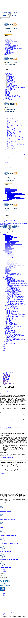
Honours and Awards (11, 86)
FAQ (3, 594)
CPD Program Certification (10, 163)
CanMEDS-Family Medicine (12, 135)
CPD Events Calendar (9, 167)
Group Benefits (10, 83)
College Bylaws (8, 51)
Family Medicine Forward (11, 46)
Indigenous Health (8, 192)
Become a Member (8, 73)
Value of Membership (9, 80)
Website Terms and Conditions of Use (9, 612)
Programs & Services (11, 82)
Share (1, 393)
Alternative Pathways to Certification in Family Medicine (17, 125)
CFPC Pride (9, 97)
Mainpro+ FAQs (10, 158)
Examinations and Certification (10, 119)
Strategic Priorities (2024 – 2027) (13, 45)
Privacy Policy (5, 611)
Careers (4, 593)
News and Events (6, 200)
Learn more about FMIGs (5, 423)
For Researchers (8, 92)
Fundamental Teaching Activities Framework (15, 143)
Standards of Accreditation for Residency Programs (16, 136)
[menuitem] (15, 348)
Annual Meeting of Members (10, 47)
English (4, 346)
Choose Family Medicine (11, 81)
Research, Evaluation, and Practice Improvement (13, 193)
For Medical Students (9, 90)
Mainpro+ (6, 149)
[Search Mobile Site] (5, 232)
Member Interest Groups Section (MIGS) (12, 95)
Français (4, 348)
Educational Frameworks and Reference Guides (13, 131)
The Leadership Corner (9, 40)
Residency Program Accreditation (11, 128)
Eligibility (9, 75)
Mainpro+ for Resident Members (13, 153)
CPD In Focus (9, 165)
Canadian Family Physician (12, 85)
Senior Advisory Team (9, 49)
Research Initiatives (10, 196)
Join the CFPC (3, 473)
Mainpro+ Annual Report (11, 159)
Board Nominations (8, 43)
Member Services (6, 54)
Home (4, 389)
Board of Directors (8, 42)
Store (4, 595)
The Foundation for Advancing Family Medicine (13, 48)
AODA (4, 613)
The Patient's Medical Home (10, 191)
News (6, 219)
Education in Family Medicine (10, 145)
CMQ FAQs (9, 160)
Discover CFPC (10, 84)
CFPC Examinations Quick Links (13, 127)
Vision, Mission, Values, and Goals (11, 41)
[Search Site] (5, 18)
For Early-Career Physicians (10, 89)
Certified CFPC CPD (8, 161)
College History (8, 50)
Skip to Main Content (4, 0)
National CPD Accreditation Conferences (14, 166)
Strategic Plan (7, 44)
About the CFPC (8, 39)
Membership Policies (11, 78)
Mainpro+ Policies (10, 152)
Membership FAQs (10, 77)
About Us (4, 19)
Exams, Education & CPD (7, 99)
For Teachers (7, 94)
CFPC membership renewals (8, 372)
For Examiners (7, 91)
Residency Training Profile (12, 133)
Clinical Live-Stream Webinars (10, 220)
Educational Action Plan (9, 118)
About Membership (8, 74)
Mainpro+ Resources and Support (13, 151)
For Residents (7, 93)
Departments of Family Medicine (13, 148)
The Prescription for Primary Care (11, 190)
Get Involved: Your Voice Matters (11, 189)
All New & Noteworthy (11, 147)
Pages (4, 569)
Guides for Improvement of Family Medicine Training (16, 144)
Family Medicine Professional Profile (13, 132)
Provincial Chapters (8, 53)
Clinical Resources (8, 162)
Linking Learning (10, 157)
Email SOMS (9, 455)
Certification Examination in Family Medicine (15, 120)
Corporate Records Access (9, 52)
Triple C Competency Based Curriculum (14, 134)
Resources (4, 221)
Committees (7, 98)
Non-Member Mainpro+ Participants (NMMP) (15, 156)
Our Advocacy (7, 188)
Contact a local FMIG (4, 425)
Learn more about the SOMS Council (7, 457)
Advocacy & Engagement (7, 168)
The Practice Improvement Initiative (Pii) (14, 197)
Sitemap (4, 614)
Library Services (6, 379)
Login (4, 350)
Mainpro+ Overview (10, 150)
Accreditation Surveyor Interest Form (13, 129)
